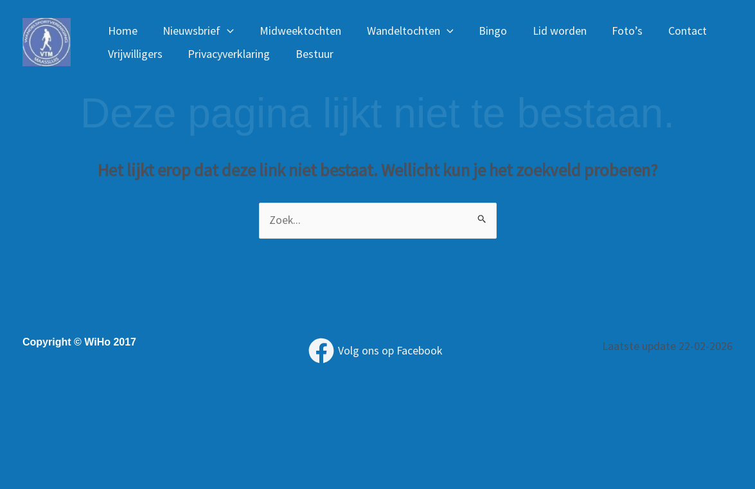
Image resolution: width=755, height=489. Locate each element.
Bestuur (309, 53)
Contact (670, 30)
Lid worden (547, 30)
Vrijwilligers (134, 53)
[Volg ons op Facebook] (375, 351)
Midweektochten (294, 30)
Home (121, 30)
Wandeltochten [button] (402, 30)
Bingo (482, 30)
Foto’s (612, 30)
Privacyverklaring (225, 53)
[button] (224, 30)
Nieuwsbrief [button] (195, 30)
